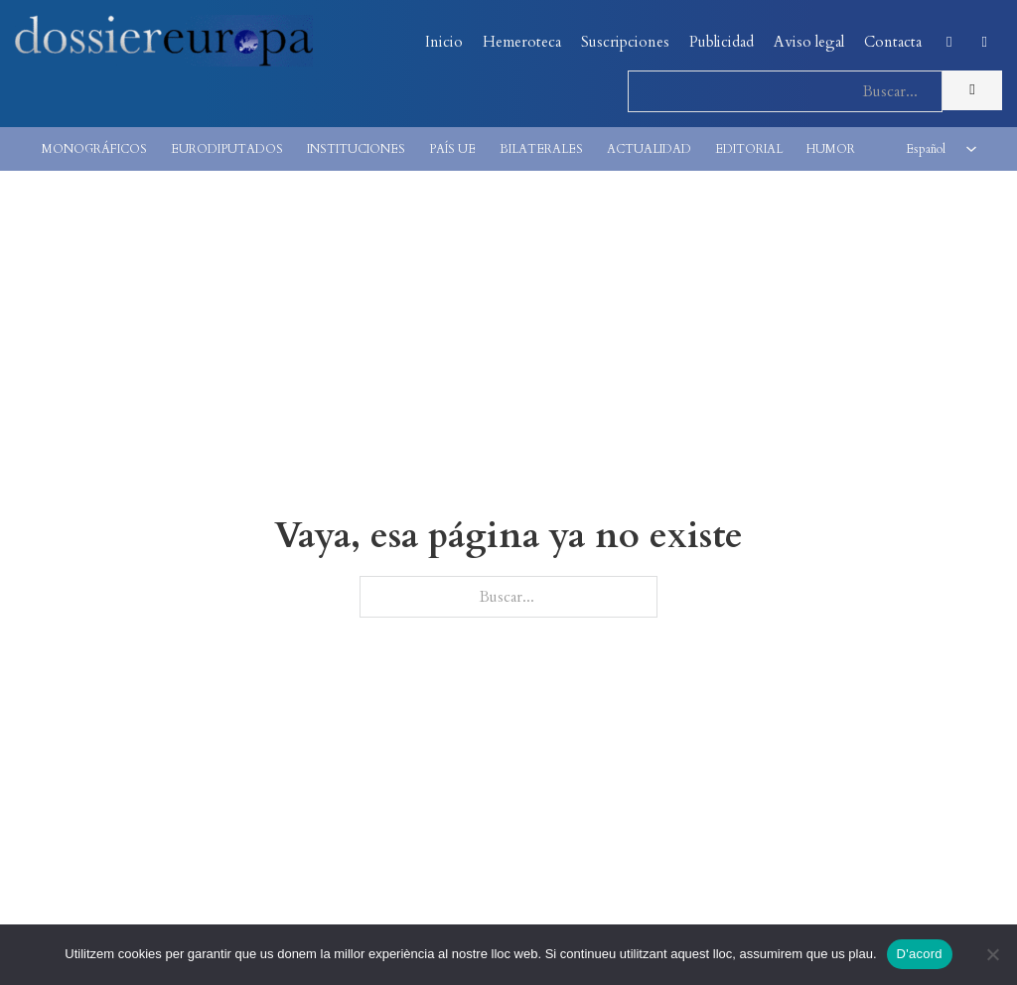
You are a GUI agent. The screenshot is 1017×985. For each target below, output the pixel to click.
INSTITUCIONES (356, 149)
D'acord (920, 953)
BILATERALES (541, 149)
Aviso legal (809, 42)
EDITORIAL (749, 149)
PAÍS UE (452, 149)
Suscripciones (625, 42)
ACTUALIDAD (649, 149)
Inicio (444, 42)
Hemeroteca (522, 42)
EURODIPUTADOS (227, 149)
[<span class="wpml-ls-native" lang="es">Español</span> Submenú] (971, 149)
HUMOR (830, 149)
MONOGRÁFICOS (94, 149)
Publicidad (721, 42)
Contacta (893, 42)
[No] (992, 954)
